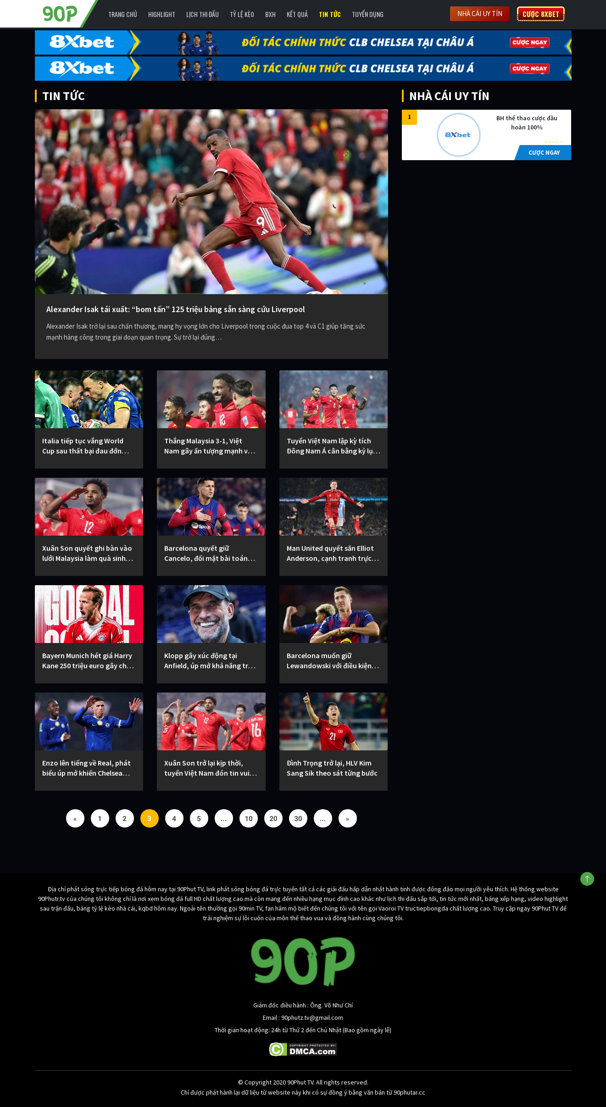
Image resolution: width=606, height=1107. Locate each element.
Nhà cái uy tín (479, 13)
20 (274, 819)
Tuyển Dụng (368, 14)
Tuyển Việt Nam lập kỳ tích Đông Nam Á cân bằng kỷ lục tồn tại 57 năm (332, 446)
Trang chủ (122, 14)
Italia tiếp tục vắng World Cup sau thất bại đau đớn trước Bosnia (82, 446)
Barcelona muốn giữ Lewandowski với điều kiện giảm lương (329, 661)
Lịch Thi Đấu (202, 14)
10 (249, 819)
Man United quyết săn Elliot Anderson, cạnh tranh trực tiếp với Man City (330, 553)
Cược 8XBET (541, 14)
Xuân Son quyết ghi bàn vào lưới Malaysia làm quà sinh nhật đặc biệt (87, 553)
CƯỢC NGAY (544, 153)
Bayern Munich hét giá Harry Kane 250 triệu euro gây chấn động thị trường (88, 661)
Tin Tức (330, 14)
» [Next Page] (348, 819)
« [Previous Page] (75, 819)
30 (298, 819)
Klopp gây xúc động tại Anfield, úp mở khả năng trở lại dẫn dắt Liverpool (208, 661)
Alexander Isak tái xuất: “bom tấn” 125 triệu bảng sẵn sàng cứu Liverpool (175, 309)
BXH (270, 14)
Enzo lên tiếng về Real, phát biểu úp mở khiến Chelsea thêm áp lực (86, 768)
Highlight (161, 14)
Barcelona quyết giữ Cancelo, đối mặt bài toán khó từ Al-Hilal (206, 553)
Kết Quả (297, 14)
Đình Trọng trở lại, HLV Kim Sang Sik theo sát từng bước (332, 767)
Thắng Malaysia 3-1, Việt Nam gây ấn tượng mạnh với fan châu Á (209, 446)
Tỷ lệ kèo (242, 14)
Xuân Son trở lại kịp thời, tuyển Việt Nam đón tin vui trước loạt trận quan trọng (207, 768)
